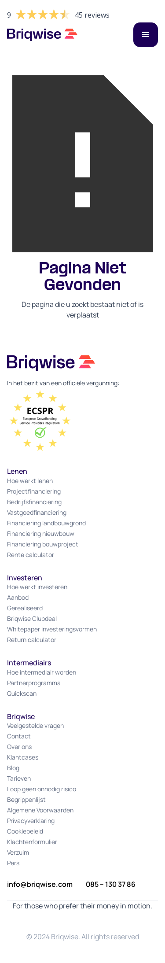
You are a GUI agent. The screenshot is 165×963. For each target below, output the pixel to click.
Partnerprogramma (34, 683)
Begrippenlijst (26, 799)
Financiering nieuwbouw (40, 533)
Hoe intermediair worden (41, 672)
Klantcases (22, 757)
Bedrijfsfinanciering (34, 502)
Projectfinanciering (34, 491)
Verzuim (18, 852)
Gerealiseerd (25, 608)
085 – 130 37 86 (111, 884)
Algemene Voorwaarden (40, 810)
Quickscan (22, 693)
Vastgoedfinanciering (36, 512)
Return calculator (31, 639)
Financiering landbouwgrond (46, 523)
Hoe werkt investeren (37, 587)
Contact (19, 736)
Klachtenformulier (32, 842)
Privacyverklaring (31, 820)
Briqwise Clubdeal (32, 618)
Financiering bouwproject (42, 544)
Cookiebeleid (25, 831)
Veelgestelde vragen (35, 725)
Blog (13, 768)
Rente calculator (30, 554)
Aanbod (18, 597)
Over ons (19, 746)
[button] (145, 34)
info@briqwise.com (40, 884)
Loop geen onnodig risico (41, 789)
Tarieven (19, 778)
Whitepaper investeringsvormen (52, 629)
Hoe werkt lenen (30, 480)
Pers (13, 863)
